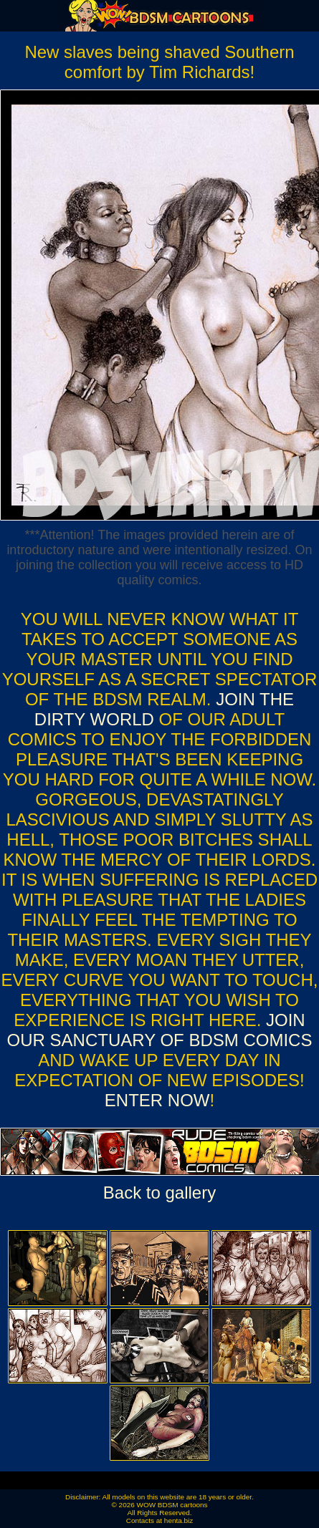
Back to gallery (159, 1192)
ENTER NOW (157, 1100)
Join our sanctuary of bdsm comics (160, 1030)
